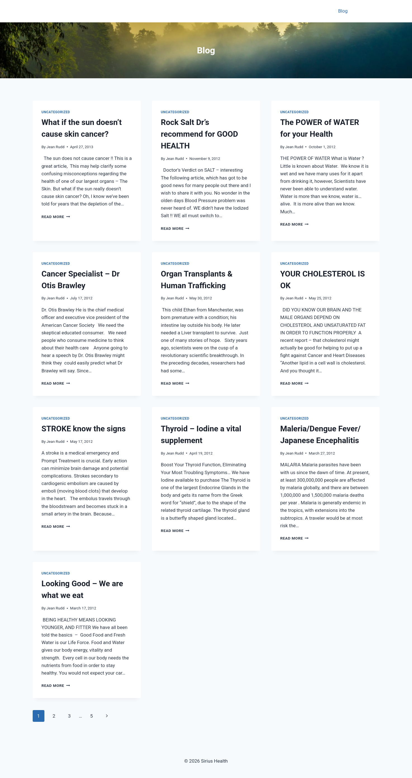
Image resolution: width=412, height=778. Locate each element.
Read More (56, 216)
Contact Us (365, 11)
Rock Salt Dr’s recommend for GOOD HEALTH (199, 134)
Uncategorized (56, 112)
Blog (343, 11)
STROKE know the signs (84, 428)
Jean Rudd (56, 147)
